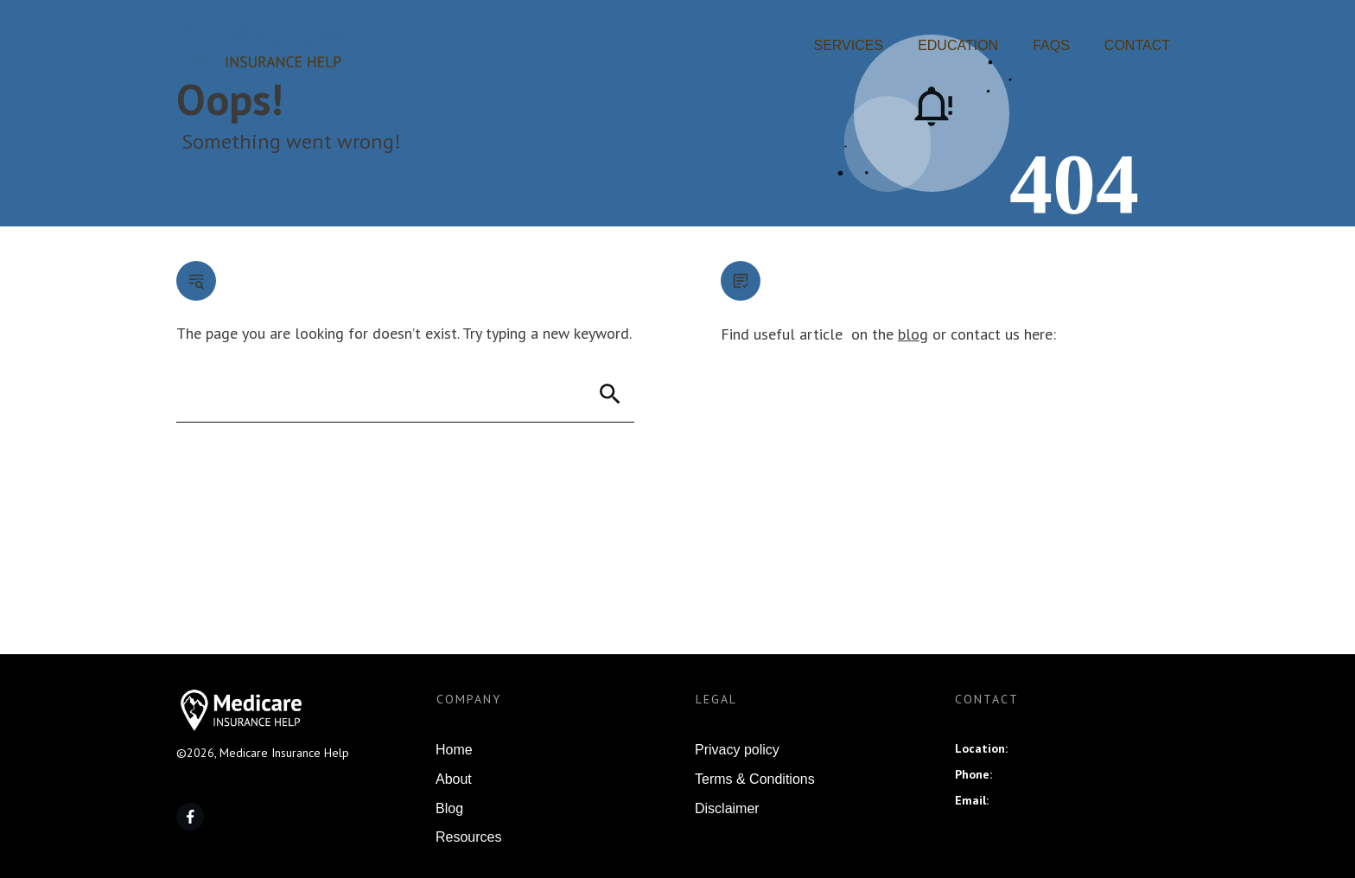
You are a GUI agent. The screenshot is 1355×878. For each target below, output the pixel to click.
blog (913, 334)
